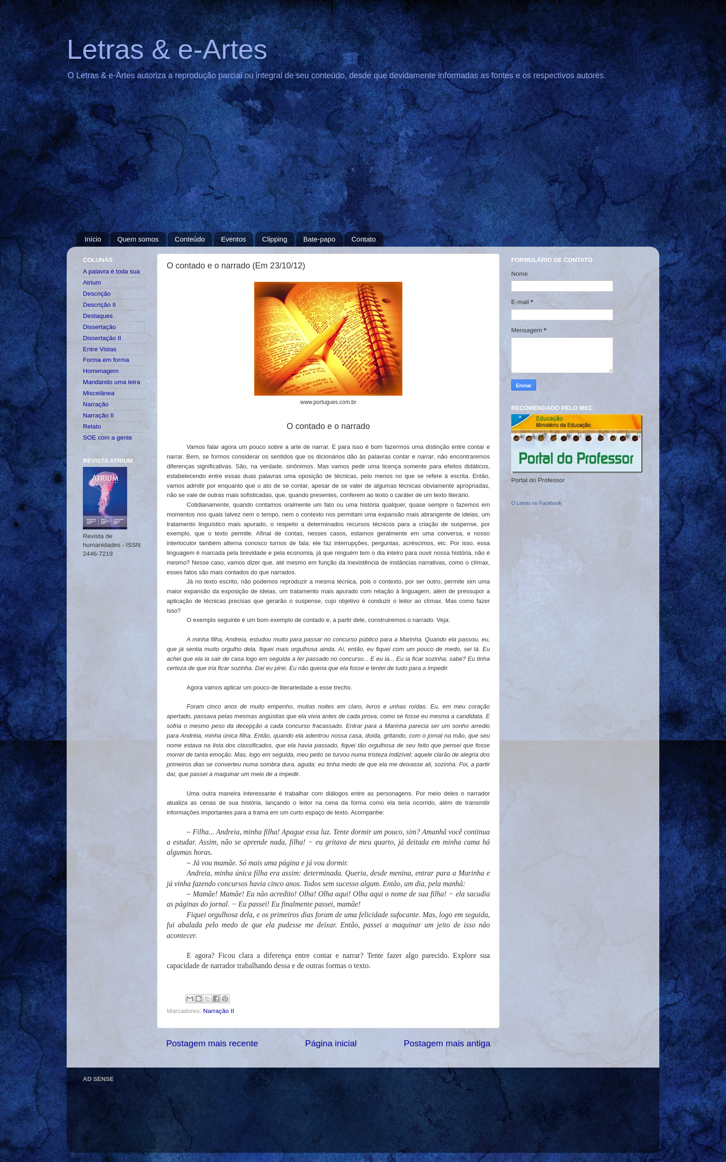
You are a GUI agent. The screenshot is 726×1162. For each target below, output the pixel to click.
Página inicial (331, 1043)
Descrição (97, 293)
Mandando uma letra (111, 382)
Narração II (218, 1010)
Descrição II (99, 304)
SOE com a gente (107, 437)
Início (93, 239)
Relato (92, 426)
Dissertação (99, 326)
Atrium (92, 282)
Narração (96, 404)
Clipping (274, 239)
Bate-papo (319, 239)
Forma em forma (106, 359)
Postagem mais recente (212, 1043)
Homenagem (101, 370)
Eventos (233, 239)
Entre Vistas (100, 349)
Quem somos (137, 239)
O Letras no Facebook (536, 503)
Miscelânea (98, 393)
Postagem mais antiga (447, 1043)
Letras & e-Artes (167, 49)
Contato (363, 239)
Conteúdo (190, 239)
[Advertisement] (363, 162)
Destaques (98, 315)
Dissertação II (102, 338)
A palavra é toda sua (111, 271)
